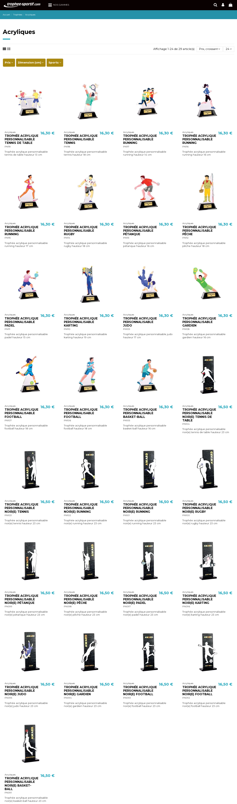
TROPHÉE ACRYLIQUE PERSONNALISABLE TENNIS (81, 139)
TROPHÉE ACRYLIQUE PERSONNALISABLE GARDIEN (199, 322)
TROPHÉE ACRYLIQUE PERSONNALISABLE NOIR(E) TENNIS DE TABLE (199, 415)
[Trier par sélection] (210, 49)
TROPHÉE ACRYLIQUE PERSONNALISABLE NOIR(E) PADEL (140, 599)
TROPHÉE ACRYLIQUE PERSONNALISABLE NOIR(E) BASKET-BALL (21, 784)
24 (229, 49)
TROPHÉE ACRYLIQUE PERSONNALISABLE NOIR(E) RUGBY (199, 508)
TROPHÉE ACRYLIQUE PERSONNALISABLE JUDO (140, 322)
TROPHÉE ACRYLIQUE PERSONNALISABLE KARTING (81, 322)
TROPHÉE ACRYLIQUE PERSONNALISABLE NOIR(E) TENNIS (21, 508)
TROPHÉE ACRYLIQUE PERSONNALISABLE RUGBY (81, 230)
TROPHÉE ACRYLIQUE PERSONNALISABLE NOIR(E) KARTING (199, 599)
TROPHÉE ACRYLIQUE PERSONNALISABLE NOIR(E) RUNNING (81, 508)
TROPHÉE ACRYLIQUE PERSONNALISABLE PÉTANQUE (140, 230)
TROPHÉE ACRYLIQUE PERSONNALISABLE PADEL (21, 322)
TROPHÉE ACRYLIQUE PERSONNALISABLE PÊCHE (199, 230)
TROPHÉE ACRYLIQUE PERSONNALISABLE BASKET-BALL (140, 413)
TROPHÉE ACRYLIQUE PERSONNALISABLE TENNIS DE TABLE (21, 139)
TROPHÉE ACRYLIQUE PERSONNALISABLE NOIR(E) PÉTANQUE (21, 599)
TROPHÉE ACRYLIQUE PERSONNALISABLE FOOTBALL (21, 413)
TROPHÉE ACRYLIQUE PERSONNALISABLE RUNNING (140, 139)
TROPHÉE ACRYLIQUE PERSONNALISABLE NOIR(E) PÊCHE (81, 599)
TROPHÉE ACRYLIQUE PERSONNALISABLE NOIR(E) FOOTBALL (140, 690)
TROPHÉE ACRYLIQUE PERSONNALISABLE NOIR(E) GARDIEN (81, 690)
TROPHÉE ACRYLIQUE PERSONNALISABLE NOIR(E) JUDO (21, 690)
